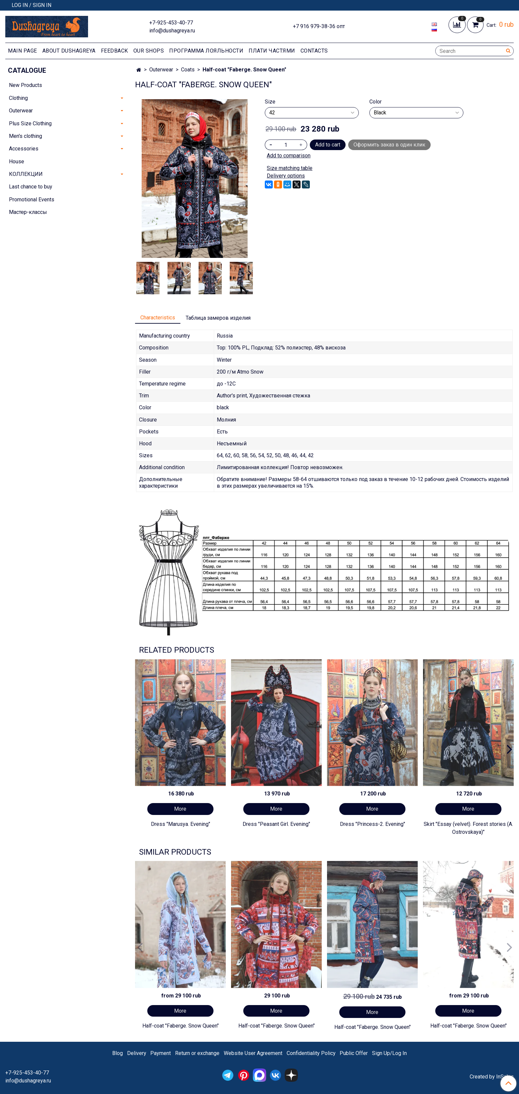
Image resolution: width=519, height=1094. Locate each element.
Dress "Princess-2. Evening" (372, 824)
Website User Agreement (253, 1053)
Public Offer (354, 1053)
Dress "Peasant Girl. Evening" (276, 824)
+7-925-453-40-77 (171, 23)
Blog (117, 1053)
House (16, 161)
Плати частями (272, 51)
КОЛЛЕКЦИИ (26, 174)
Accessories (23, 148)
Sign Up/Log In (389, 1053)
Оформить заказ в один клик (389, 145)
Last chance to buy (30, 186)
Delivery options (286, 176)
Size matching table (289, 168)
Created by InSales (492, 1076)
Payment (160, 1053)
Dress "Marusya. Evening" (180, 824)
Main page (22, 51)
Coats (188, 69)
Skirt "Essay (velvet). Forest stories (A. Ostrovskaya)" (468, 828)
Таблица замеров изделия (218, 318)
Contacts (314, 51)
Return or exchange (197, 1053)
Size (270, 101)
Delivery (136, 1053)
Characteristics (157, 317)
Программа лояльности (206, 51)
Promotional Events (31, 199)
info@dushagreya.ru (172, 30)
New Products (25, 85)
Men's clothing (25, 136)
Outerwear (161, 69)
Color (375, 101)
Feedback (114, 51)
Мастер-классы (28, 212)
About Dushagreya (69, 51)
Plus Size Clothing (30, 123)
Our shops (148, 51)
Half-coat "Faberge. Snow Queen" (180, 1026)
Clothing (18, 98)
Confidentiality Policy (311, 1053)
